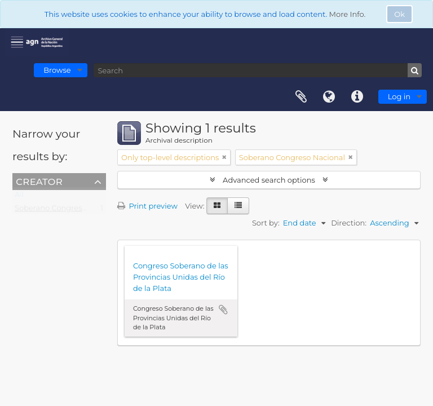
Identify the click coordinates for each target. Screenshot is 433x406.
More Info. (347, 14)
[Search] (258, 70)
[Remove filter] (224, 157)
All (19, 196)
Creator (39, 181)
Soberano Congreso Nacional (68, 210)
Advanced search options (269, 179)
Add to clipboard (223, 309)
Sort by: (266, 222)
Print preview (147, 205)
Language (329, 97)
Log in (399, 96)
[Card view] (217, 205)
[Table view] (238, 205)
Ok (399, 14)
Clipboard (301, 97)
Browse (56, 69)
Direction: (348, 222)
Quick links (357, 97)
